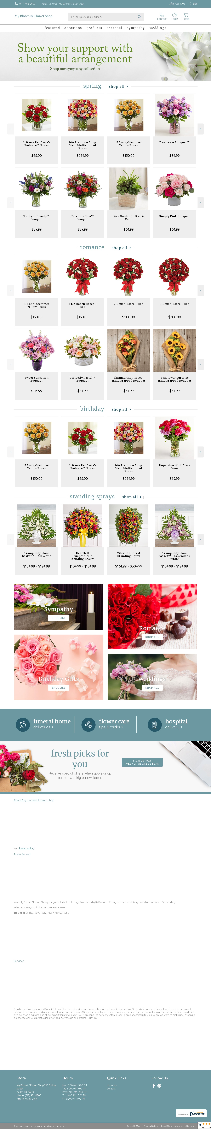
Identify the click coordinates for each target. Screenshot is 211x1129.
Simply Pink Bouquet (174, 216)
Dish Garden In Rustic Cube (128, 217)
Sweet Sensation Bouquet (37, 379)
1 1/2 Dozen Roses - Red (83, 305)
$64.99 (129, 229)
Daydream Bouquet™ (174, 142)
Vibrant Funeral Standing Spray (128, 554)
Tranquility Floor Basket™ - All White (36, 554)
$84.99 (175, 155)
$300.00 (174, 317)
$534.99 (83, 155)
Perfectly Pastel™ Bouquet (82, 379)
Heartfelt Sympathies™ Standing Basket (82, 556)
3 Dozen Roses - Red (174, 304)
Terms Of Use (133, 1126)
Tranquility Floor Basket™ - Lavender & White (174, 556)
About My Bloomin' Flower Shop (34, 800)
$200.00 (128, 317)
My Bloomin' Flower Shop (33, 16)
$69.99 (175, 478)
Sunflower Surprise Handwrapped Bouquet (174, 379)
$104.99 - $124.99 (36, 566)
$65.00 (37, 155)
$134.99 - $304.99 (128, 566)
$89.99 (37, 229)
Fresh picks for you (80, 764)
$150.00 (129, 155)
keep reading (26, 848)
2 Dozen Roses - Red (128, 304)
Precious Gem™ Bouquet (82, 217)
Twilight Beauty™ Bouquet (36, 217)
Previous (10, 128)
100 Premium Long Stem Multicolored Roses (82, 145)
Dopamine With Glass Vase (174, 467)
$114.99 (36, 391)
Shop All (117, 86)
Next (201, 128)
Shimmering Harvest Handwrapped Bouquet (128, 379)
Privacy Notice (151, 1126)
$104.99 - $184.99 (82, 566)
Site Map (190, 1126)
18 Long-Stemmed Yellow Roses (128, 144)
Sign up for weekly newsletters (142, 762)
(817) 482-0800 (27, 3)
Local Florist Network (171, 1126)
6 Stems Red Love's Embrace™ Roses (36, 144)
